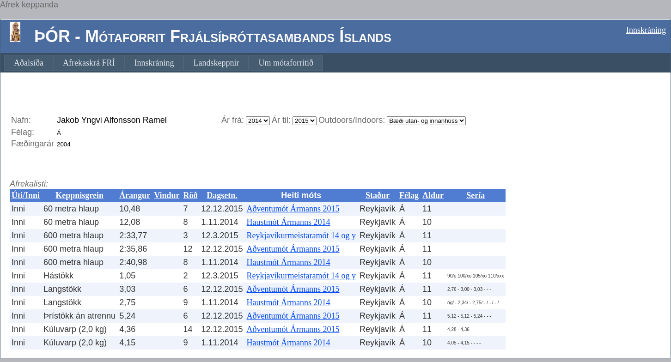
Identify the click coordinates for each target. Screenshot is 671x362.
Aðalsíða (28, 62)
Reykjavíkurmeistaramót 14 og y (301, 235)
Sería (475, 195)
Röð (190, 195)
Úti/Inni (26, 195)
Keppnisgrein (79, 195)
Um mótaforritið (285, 62)
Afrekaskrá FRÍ (89, 62)
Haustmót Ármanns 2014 (288, 222)
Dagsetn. (222, 195)
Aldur (433, 195)
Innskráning (646, 30)
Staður (378, 195)
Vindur (166, 195)
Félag (409, 195)
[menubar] (163, 63)
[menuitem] (28, 63)
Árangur (134, 195)
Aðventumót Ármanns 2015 (293, 208)
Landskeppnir (216, 62)
